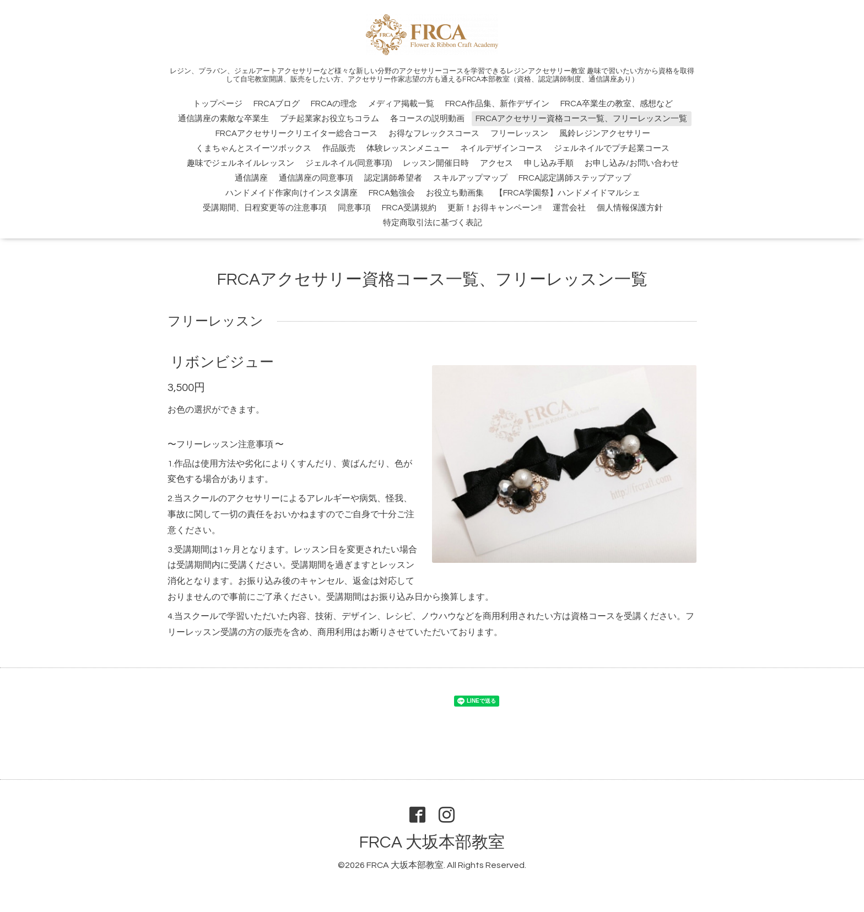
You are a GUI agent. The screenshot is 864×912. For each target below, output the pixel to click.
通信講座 (251, 178)
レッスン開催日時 (436, 163)
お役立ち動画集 (455, 193)
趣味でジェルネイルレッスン (240, 163)
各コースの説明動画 (427, 119)
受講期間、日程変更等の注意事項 (265, 208)
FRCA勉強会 (392, 193)
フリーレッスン (519, 133)
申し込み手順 (549, 163)
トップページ (217, 104)
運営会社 (569, 208)
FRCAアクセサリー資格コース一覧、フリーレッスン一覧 (581, 119)
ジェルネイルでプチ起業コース (611, 148)
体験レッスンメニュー (407, 148)
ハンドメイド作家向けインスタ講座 (291, 193)
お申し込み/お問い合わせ (632, 163)
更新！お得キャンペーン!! (494, 208)
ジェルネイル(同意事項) (348, 163)
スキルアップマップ (470, 178)
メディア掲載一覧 (401, 104)
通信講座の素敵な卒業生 (223, 119)
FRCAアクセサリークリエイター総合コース (296, 133)
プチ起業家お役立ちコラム (329, 119)
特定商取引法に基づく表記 (432, 223)
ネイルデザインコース (501, 148)
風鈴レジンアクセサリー (604, 133)
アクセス (496, 163)
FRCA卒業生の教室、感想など (616, 104)
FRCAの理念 (334, 104)
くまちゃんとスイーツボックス (253, 148)
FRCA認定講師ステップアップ (575, 178)
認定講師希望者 (393, 178)
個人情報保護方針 (630, 208)
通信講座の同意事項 (316, 178)
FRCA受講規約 (409, 208)
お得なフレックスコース (433, 133)
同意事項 (354, 208)
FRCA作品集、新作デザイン (497, 104)
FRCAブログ (276, 104)
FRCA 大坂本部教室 (432, 842)
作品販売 (338, 148)
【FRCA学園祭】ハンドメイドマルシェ (567, 193)
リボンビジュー (222, 362)
